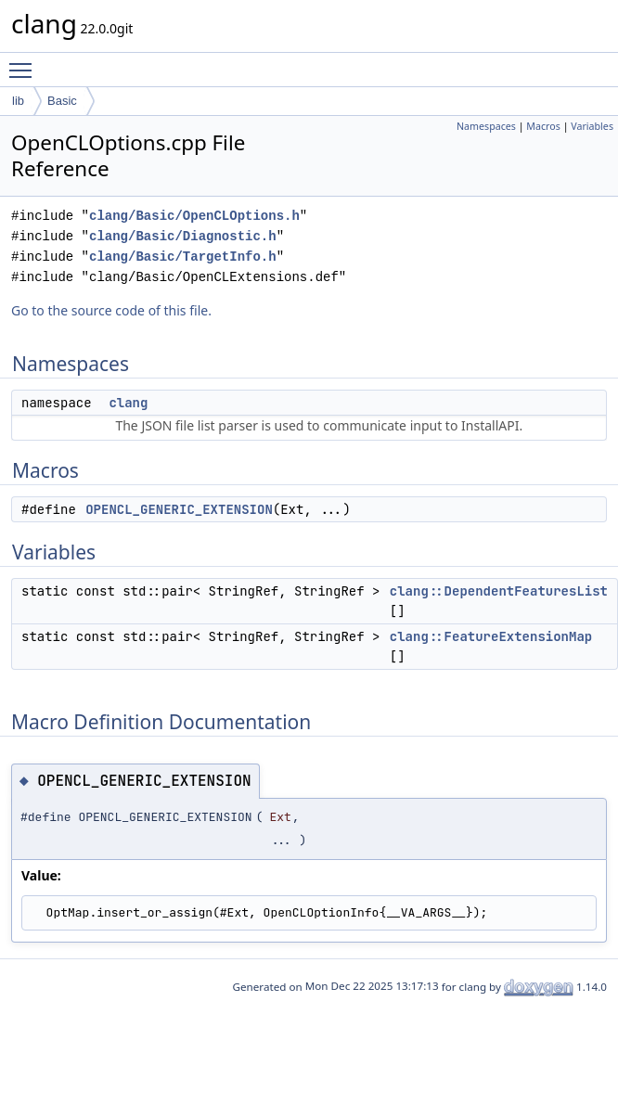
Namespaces (486, 126)
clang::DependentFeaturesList (499, 591)
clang (128, 402)
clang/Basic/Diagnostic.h (183, 236)
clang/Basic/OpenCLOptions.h (194, 216)
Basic (62, 101)
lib (18, 101)
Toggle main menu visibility (25, 62)
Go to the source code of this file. (111, 310)
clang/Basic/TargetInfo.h (183, 256)
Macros (543, 126)
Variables (592, 126)
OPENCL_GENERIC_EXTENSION (179, 509)
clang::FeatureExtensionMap (491, 636)
